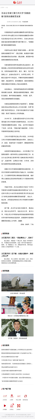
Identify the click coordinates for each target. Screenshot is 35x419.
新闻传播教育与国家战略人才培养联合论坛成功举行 (16, 349)
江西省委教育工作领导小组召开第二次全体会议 (15, 374)
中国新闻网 (25, 21)
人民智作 (19, 406)
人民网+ (12, 396)
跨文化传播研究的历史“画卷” (10, 356)
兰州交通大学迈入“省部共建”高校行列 (12, 360)
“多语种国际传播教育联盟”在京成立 (12, 381)
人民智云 (12, 406)
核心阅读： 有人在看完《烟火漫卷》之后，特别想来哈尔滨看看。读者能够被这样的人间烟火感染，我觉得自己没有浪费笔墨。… (17, 261)
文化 (7, 7)
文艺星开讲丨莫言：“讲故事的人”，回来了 (17, 238)
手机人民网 (19, 396)
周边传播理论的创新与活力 (9, 367)
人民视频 (5, 406)
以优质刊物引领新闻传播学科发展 (11, 370)
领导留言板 (25, 396)
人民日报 (5, 396)
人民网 (2, 7)
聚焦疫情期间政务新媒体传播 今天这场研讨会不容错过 (17, 353)
